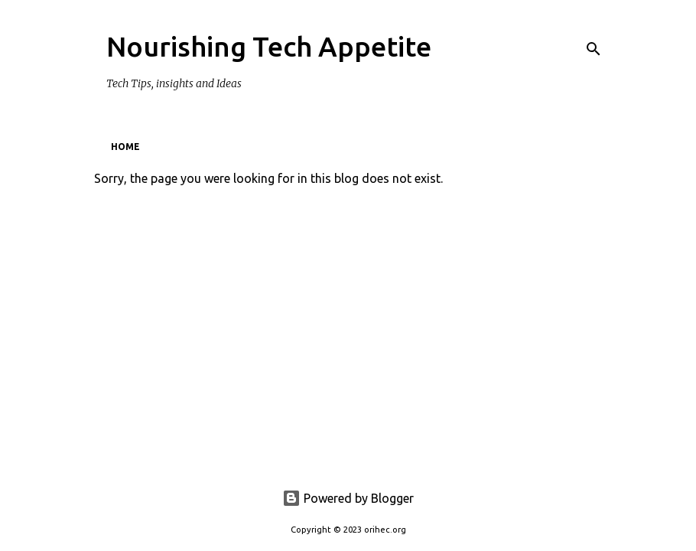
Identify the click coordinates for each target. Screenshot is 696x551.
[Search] (593, 49)
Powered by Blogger (348, 498)
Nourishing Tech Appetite (268, 46)
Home (125, 147)
